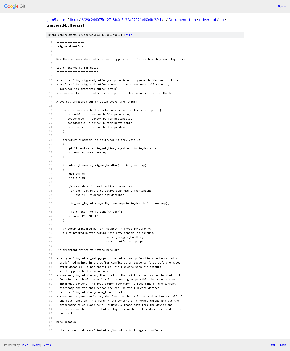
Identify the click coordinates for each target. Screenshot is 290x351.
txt (273, 345)
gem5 (51, 19)
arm (62, 19)
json (283, 345)
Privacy (35, 345)
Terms (46, 345)
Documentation (182, 19)
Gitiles (24, 345)
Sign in (282, 6)
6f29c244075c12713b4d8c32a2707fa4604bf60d (121, 19)
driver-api (207, 19)
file (129, 35)
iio (222, 19)
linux (74, 19)
